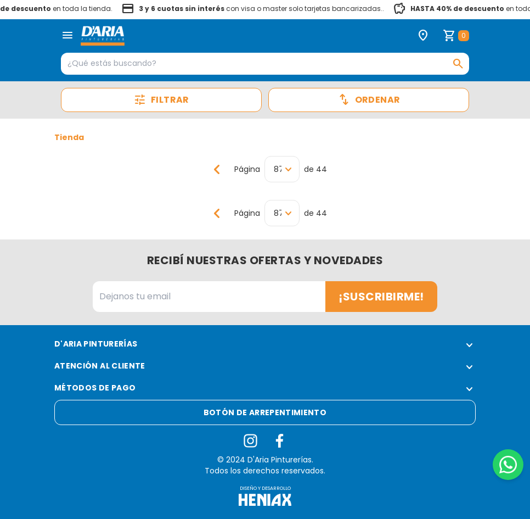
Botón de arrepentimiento (265, 412)
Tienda (69, 137)
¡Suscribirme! (381, 296)
